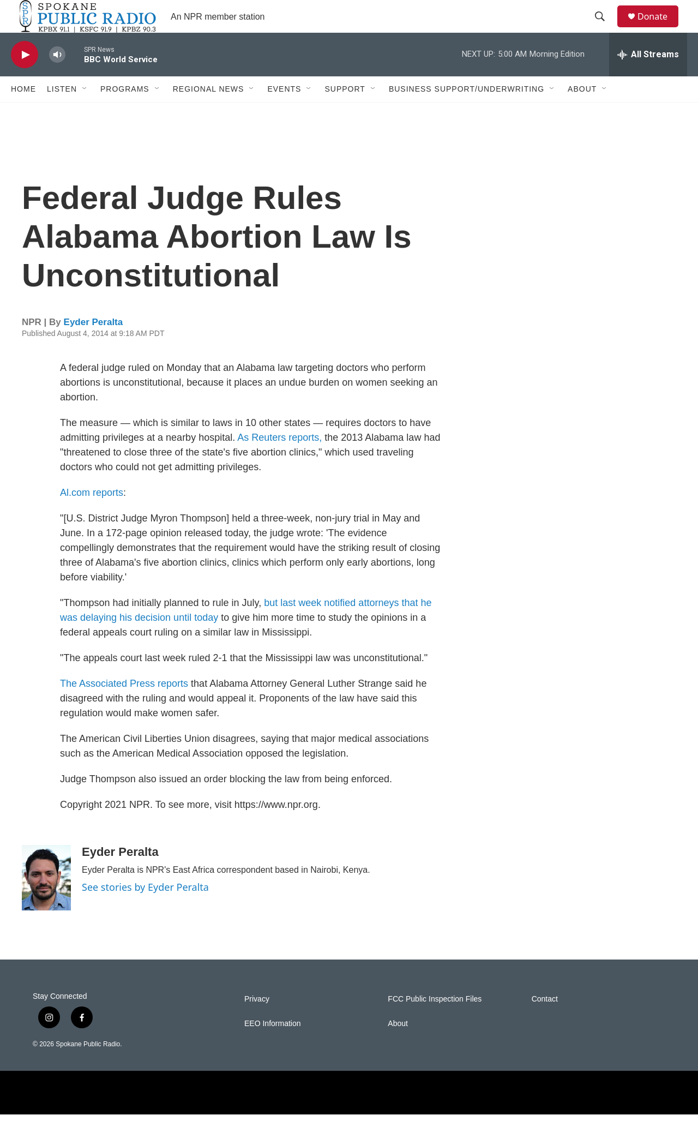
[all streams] (648, 79)
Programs (124, 113)
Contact (545, 1024)
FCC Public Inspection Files (435, 1024)
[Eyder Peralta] (46, 902)
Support (344, 113)
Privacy (256, 1024)
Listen (62, 113)
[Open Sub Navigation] (85, 113)
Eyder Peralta (93, 346)
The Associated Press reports (124, 708)
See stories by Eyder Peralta (145, 911)
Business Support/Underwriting (466, 113)
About (582, 113)
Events (284, 113)
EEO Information (272, 1048)
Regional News (208, 113)
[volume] (57, 79)
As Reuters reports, (279, 462)
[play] (24, 79)
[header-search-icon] (604, 29)
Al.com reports (91, 517)
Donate (659, 28)
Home (23, 113)
